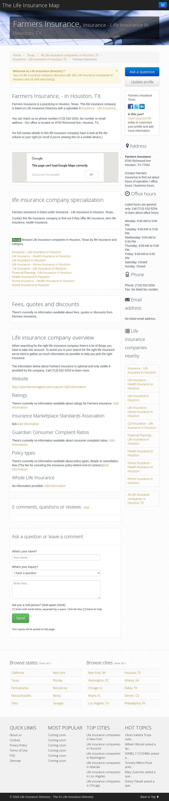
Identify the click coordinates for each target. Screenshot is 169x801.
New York (59, 673)
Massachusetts (21, 696)
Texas (31, 55)
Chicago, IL (95, 688)
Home (17, 55)
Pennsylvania (19, 688)
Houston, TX (133, 673)
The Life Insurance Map (31, 5)
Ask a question (142, 71)
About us (16, 735)
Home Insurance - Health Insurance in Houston (43, 281)
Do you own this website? (46, 174)
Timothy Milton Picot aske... (138, 765)
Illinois (57, 696)
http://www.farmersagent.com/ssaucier (37, 387)
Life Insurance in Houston (29, 260)
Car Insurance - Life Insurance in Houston (39, 268)
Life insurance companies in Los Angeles (103, 774)
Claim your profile (139, 118)
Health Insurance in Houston (31, 277)
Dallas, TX (131, 688)
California (17, 673)
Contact (15, 740)
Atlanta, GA (132, 680)
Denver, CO (132, 696)
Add (86, 507)
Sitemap (15, 761)
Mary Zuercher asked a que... (140, 774)
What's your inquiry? (25, 566)
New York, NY (97, 673)
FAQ (12, 756)
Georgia (58, 703)
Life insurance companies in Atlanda (103, 765)
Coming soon (57, 735)
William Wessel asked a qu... (140, 746)
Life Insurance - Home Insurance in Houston (41, 264)
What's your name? (24, 551)
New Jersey (60, 688)
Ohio (14, 703)
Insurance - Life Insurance (98, 108)
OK (91, 174)
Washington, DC (98, 680)
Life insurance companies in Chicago (103, 783)
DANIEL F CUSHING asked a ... (142, 756)
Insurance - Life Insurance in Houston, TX (40, 59)
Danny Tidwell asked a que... (139, 783)
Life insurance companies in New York (103, 737)
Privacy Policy (18, 745)
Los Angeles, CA (98, 703)
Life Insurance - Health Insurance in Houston (41, 256)
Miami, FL (94, 696)
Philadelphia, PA (135, 703)
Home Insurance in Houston (30, 285)
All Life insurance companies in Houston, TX (70, 55)
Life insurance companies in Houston (103, 746)
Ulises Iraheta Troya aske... (138, 737)
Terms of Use (18, 750)
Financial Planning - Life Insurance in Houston (41, 273)
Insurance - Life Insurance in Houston (36, 252)
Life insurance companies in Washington (103, 756)
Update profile (142, 81)
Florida (57, 680)
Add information (75, 387)
